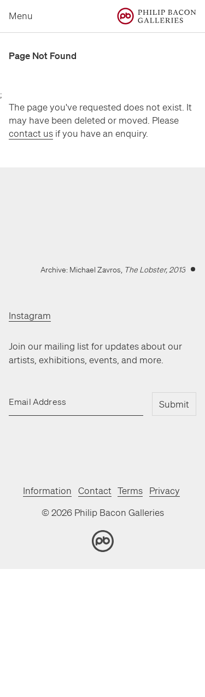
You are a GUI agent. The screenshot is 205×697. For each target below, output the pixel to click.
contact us (31, 133)
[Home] (156, 16)
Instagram (30, 315)
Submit (174, 404)
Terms (130, 490)
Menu (21, 15)
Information (47, 490)
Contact (95, 490)
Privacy (164, 490)
